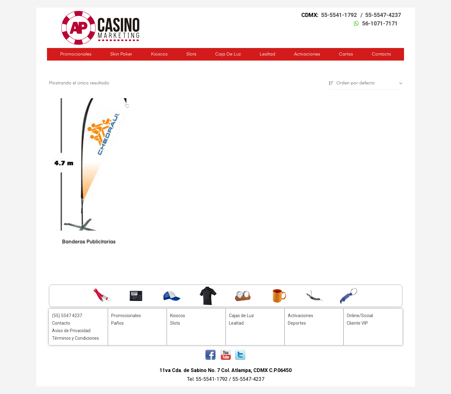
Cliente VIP (357, 323)
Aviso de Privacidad (71, 330)
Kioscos (159, 54)
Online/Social (360, 315)
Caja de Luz (228, 54)
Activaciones (307, 54)
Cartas (346, 54)
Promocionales (75, 54)
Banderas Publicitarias (89, 242)
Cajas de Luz (241, 315)
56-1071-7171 (380, 23)
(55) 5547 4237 (67, 315)
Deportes (297, 323)
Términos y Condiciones (75, 338)
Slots (191, 54)
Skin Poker (121, 54)
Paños (117, 323)
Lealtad (267, 54)
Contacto (381, 54)
